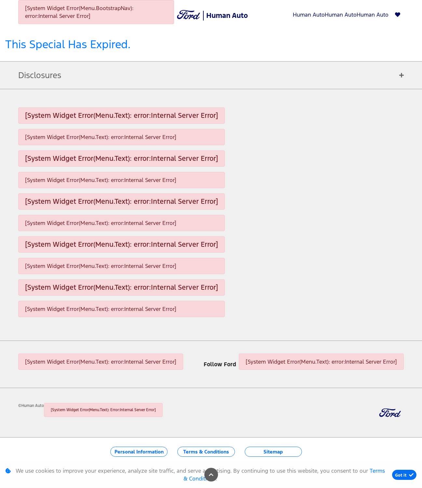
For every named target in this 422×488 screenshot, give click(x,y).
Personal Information (139, 452)
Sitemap (273, 452)
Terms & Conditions (206, 452)
